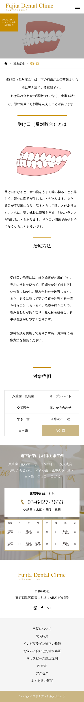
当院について (42, 628)
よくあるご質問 (42, 680)
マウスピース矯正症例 (42, 658)
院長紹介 (42, 636)
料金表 (42, 666)
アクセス (42, 673)
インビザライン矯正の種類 (42, 643)
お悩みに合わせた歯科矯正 (42, 651)
